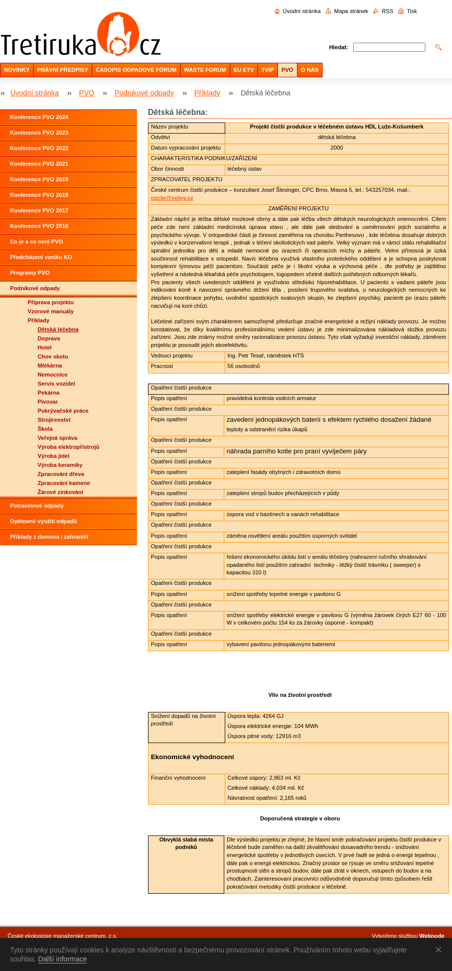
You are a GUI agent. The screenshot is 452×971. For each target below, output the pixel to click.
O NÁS (310, 70)
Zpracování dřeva (61, 474)
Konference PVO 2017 (39, 210)
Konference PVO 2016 (39, 226)
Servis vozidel (56, 384)
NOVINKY (17, 70)
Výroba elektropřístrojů (68, 447)
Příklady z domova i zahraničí (49, 537)
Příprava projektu (51, 302)
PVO (287, 70)
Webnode (431, 936)
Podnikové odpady (144, 93)
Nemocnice (53, 375)
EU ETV (244, 70)
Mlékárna (50, 365)
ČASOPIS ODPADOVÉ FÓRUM (136, 70)
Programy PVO (30, 273)
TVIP (267, 70)
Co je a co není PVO (36, 241)
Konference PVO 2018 (39, 195)
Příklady (207, 93)
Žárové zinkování (60, 492)
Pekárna (49, 393)
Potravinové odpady (37, 506)
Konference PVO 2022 (39, 148)
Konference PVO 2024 (39, 117)
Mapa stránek (351, 11)
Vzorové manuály (51, 311)
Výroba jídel (53, 456)
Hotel (45, 347)
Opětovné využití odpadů (43, 521)
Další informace (62, 959)
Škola (45, 429)
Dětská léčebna (58, 329)
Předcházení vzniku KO (41, 257)
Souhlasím (440, 949)
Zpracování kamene (64, 483)
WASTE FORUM (205, 70)
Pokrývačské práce (63, 411)
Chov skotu (53, 356)
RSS (387, 11)
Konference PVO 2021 (39, 164)
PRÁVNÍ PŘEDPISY (62, 70)
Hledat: (338, 47)
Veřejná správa (57, 438)
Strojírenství (54, 420)
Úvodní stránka (302, 11)
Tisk (412, 11)
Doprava (49, 338)
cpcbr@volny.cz (172, 198)
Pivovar (48, 402)
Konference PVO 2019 (39, 179)
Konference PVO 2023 (39, 133)
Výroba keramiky (60, 465)
